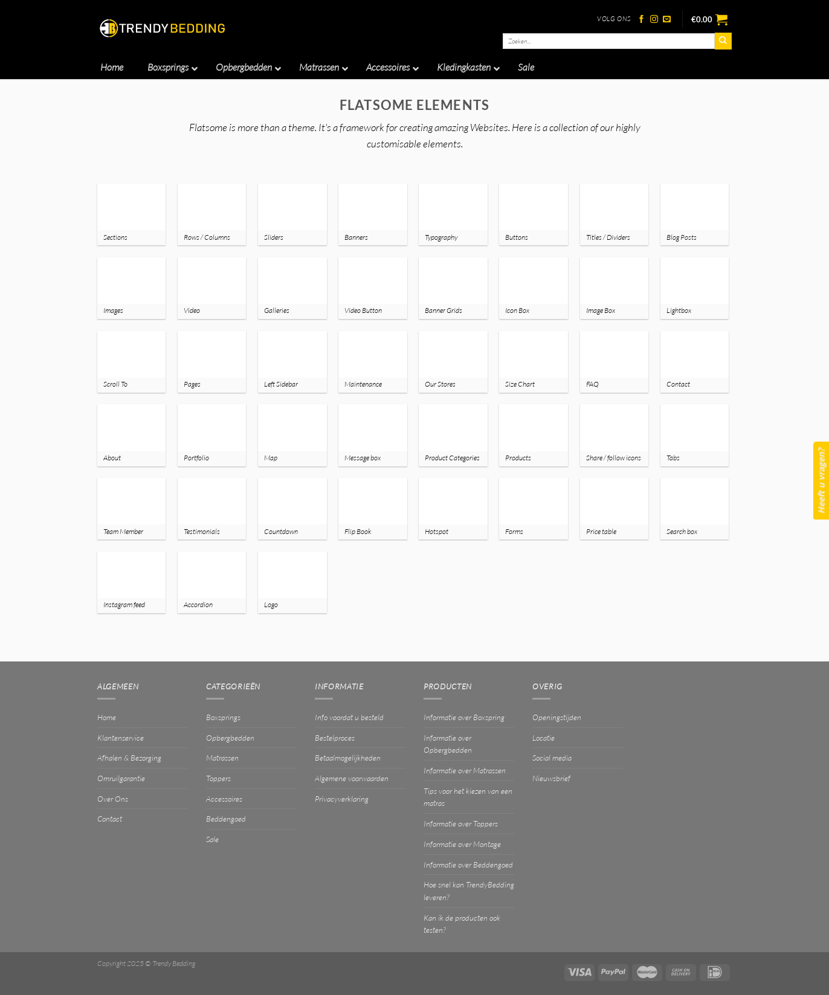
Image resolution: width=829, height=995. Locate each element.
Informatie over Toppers (461, 823)
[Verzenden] (723, 41)
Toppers (218, 778)
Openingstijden (556, 717)
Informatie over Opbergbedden (448, 744)
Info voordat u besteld (349, 717)
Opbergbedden (230, 737)
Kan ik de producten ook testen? (462, 924)
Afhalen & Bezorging (129, 757)
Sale (212, 839)
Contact (109, 818)
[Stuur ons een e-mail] (667, 19)
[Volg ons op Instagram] (654, 19)
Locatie (543, 737)
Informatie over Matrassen (465, 770)
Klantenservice (120, 737)
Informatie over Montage (462, 844)
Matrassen (222, 757)
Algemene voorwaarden (352, 778)
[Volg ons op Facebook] (641, 19)
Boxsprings (223, 717)
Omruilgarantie (121, 778)
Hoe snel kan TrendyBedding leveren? (469, 891)
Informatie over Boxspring (464, 717)
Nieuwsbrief (551, 778)
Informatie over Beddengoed (468, 864)
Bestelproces (335, 737)
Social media (552, 757)
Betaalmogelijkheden (348, 757)
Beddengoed (226, 818)
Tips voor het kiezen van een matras (468, 797)
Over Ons (112, 798)
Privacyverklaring (342, 798)
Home (106, 717)
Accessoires (224, 798)
